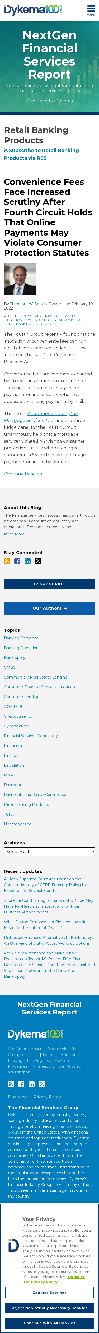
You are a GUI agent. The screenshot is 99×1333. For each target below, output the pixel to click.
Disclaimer (18, 1096)
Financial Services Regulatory (31, 736)
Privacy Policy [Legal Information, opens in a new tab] (44, 1283)
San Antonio (70, 1066)
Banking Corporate (21, 638)
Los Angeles (38, 1060)
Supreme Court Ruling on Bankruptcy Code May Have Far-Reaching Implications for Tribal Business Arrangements (48, 906)
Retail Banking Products (27, 324)
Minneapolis (43, 1066)
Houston (68, 1054)
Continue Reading (23, 473)
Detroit (49, 1054)
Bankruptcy (14, 657)
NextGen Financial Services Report (50, 54)
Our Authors (35, 606)
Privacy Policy (47, 1096)
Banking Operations (22, 647)
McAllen (61, 1060)
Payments (13, 784)
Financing (13, 745)
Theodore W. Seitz (27, 304)
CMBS (10, 667)
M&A (8, 775)
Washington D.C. (23, 1072)
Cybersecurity (16, 726)
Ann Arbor (17, 1049)
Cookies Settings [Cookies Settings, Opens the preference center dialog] (49, 1293)
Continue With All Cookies (49, 1324)
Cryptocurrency (18, 716)
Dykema (64, 100)
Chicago (15, 1054)
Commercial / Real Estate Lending (36, 677)
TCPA (9, 814)
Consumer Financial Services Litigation (39, 687)
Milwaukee (18, 1066)
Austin (37, 1049)
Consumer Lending (22, 696)
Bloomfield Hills (61, 1049)
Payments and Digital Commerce (54, 320)
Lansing (15, 1060)
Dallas (32, 1054)
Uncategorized (17, 824)
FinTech (11, 755)
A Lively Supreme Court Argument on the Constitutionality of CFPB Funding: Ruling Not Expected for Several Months (46, 885)
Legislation (14, 765)
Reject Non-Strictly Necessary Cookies (49, 1309)
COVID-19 (13, 706)
